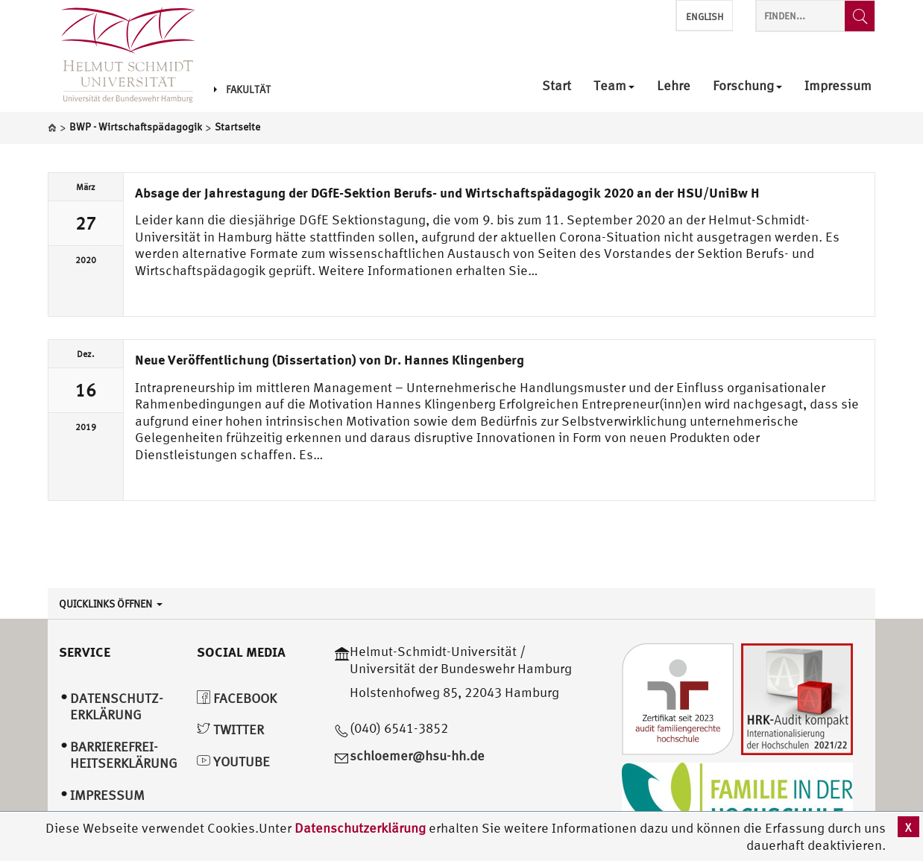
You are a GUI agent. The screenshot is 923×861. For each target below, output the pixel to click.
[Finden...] (860, 16)
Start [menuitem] (556, 86)
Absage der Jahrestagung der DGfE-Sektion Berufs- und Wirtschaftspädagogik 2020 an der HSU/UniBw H (447, 192)
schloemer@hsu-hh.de (417, 755)
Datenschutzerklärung (360, 828)
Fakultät (242, 89)
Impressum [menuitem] (838, 86)
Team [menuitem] (613, 86)
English (704, 16)
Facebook (237, 698)
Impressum (107, 795)
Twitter (230, 729)
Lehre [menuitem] (673, 86)
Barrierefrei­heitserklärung (123, 755)
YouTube (233, 761)
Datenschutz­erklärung (116, 706)
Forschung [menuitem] (747, 86)
